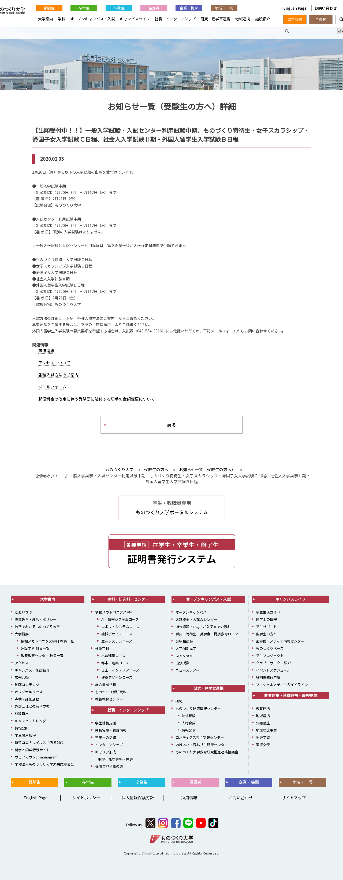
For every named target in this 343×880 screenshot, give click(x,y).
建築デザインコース (116, 677)
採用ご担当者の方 (109, 766)
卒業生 (119, 8)
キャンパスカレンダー (32, 721)
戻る (171, 424)
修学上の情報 (266, 619)
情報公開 (22, 728)
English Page (259, 8)
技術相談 (189, 715)
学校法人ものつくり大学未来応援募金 (44, 764)
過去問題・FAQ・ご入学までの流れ (203, 626)
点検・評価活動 (27, 699)
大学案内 (45, 18)
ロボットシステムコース (120, 626)
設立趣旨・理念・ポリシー (36, 619)
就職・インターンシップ (175, 18)
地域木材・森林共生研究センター (202, 744)
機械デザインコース (116, 634)
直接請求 (46, 350)
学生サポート (266, 626)
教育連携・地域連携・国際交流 (290, 695)
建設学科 (102, 648)
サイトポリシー (86, 798)
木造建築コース (113, 655)
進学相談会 (184, 641)
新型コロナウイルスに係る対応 (39, 742)
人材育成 (189, 723)
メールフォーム (52, 387)
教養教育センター (109, 699)
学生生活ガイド (268, 612)
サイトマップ (294, 798)
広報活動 (22, 677)
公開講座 (263, 723)
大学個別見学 (186, 648)
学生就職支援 (105, 723)
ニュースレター (188, 670)
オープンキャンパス (191, 612)
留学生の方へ (266, 634)
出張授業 (182, 663)
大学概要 (22, 634)
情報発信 (189, 730)
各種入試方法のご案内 (58, 374)
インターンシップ (109, 744)
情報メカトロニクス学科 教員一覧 (47, 641)
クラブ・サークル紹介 (273, 663)
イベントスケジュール (273, 670)
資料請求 (294, 19)
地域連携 (242, 18)
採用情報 (189, 798)
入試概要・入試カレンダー (196, 619)
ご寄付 (320, 19)
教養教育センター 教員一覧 (42, 655)
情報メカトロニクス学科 (114, 612)
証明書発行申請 (268, 677)
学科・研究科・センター (128, 599)
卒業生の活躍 (105, 737)
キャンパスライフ (135, 18)
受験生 (49, 8)
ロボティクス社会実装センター (200, 737)
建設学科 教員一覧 (35, 648)
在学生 (84, 8)
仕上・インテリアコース (120, 670)
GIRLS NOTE (185, 655)
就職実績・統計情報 (110, 730)
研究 (179, 701)
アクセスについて (54, 362)
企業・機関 (189, 8)
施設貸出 (22, 713)
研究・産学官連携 (215, 18)
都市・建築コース (115, 663)
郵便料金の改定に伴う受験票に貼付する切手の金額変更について (96, 399)
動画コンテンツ (27, 684)
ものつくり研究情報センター (198, 708)
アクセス (21, 663)
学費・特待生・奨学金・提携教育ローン (207, 634)
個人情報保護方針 (138, 798)
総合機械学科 (105, 684)
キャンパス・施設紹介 (32, 670)
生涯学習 (263, 737)
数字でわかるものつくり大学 (37, 626)
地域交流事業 (266, 730)
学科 (61, 18)
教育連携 (263, 708)
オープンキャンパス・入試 (92, 18)
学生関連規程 (25, 735)
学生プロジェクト (270, 655)
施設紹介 (262, 18)
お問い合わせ (325, 8)
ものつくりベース (270, 648)
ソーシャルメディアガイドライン (282, 684)
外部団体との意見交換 (32, 706)
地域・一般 (224, 8)
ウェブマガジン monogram (36, 757)
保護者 (153, 8)
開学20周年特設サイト (32, 750)
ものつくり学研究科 (110, 692)
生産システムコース (116, 641)
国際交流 (263, 744)
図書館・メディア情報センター (280, 641)
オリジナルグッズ (29, 692)
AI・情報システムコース (120, 619)
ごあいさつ (23, 612)
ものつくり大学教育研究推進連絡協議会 (207, 752)
